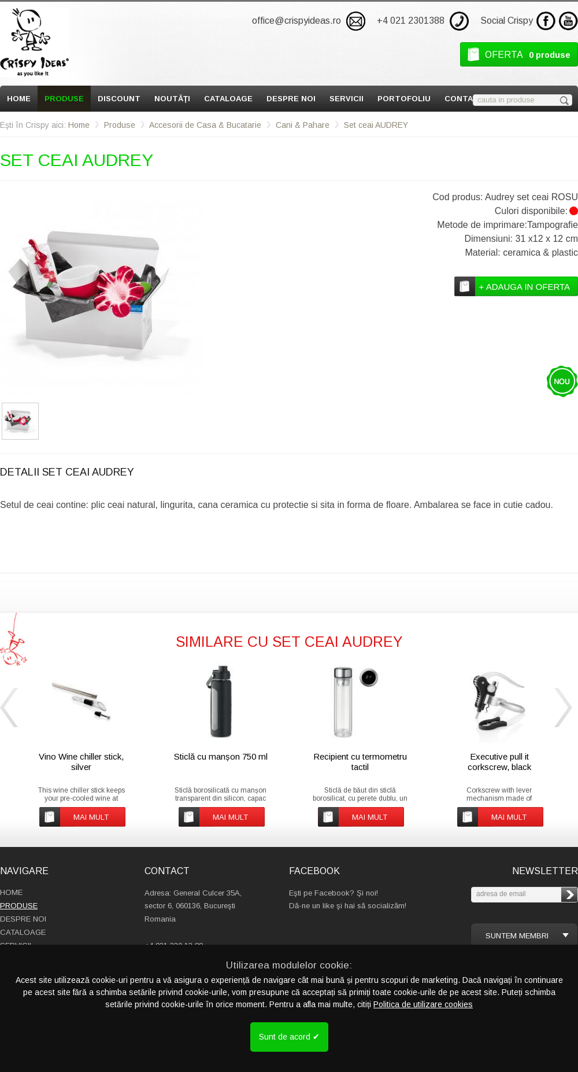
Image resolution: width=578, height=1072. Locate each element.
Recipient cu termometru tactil (360, 761)
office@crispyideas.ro (296, 20)
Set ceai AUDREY (376, 125)
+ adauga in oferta (524, 287)
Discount (119, 98)
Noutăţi (172, 98)
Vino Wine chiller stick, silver (81, 761)
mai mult (91, 817)
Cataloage (228, 98)
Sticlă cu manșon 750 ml (221, 756)
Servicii (346, 98)
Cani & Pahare (302, 125)
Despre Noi (291, 98)
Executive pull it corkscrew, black (499, 761)
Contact (464, 98)
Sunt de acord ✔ (289, 1036)
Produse (64, 98)
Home (19, 98)
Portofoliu (404, 98)
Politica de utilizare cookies (423, 1004)
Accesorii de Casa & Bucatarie (205, 125)
